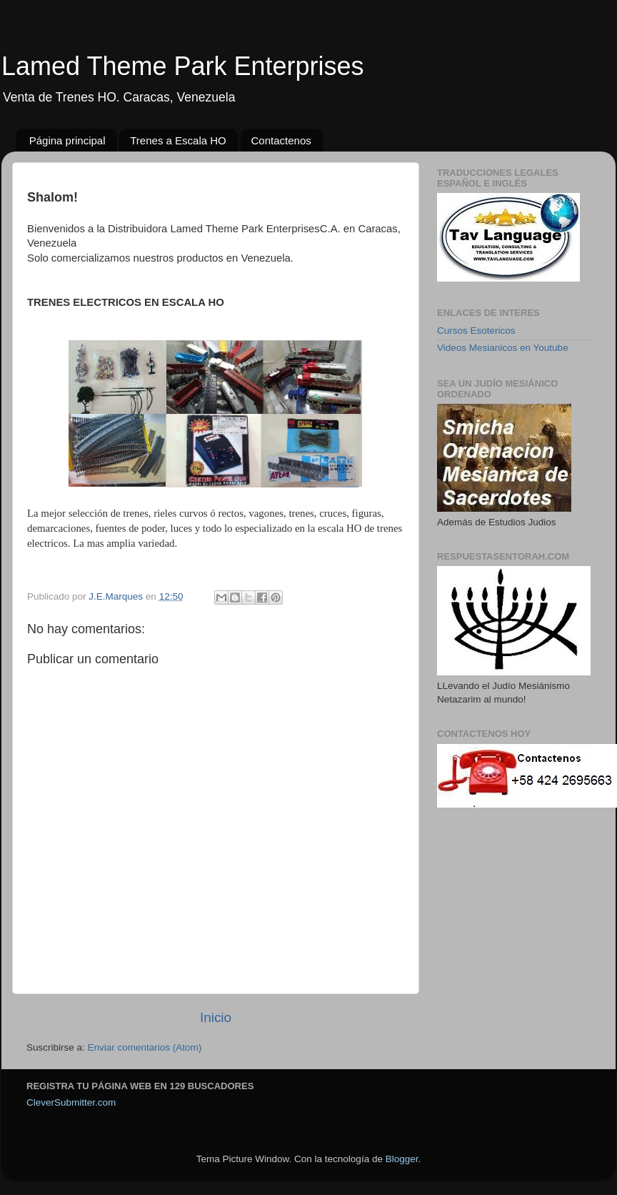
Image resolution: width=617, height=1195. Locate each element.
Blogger (402, 1159)
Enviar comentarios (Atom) (145, 1047)
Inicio (215, 1017)
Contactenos (281, 140)
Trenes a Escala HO (178, 140)
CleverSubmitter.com (71, 1102)
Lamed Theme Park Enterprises (182, 66)
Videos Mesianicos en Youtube (502, 347)
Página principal (67, 140)
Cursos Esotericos (476, 330)
